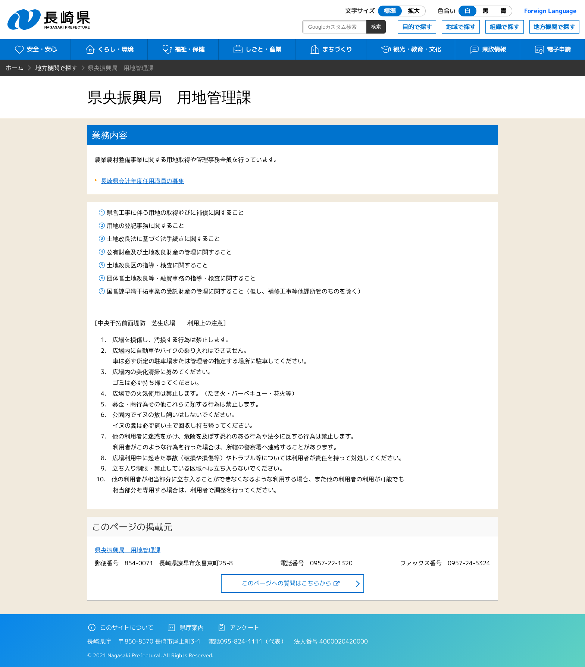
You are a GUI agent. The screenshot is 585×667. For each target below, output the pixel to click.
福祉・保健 (183, 49)
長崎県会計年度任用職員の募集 (142, 181)
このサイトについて (120, 627)
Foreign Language (550, 11)
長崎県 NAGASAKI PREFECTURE (49, 19)
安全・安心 (35, 49)
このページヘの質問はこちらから (286, 583)
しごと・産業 (256, 49)
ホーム (15, 68)
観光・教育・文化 (410, 49)
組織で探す (504, 27)
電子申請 (552, 49)
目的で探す (417, 27)
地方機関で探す (554, 27)
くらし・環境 (109, 49)
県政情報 (487, 49)
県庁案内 (185, 627)
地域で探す (461, 27)
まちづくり (330, 49)
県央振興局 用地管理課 (127, 550)
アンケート (238, 627)
